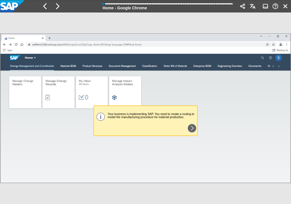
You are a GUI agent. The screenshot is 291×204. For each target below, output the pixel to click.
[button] (45, 6)
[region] (145, 108)
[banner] (145, 6)
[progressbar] (168, 5)
